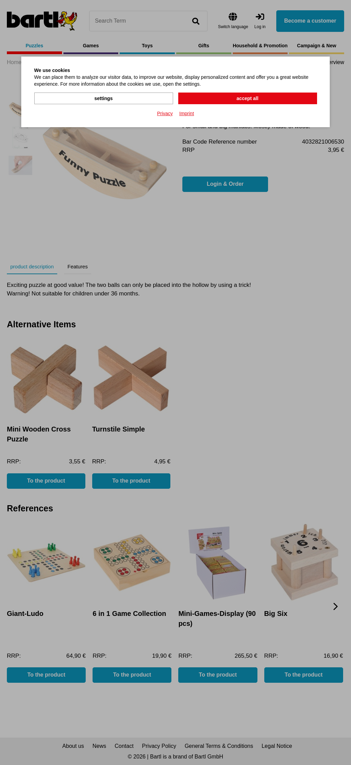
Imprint (186, 113)
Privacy (165, 113)
